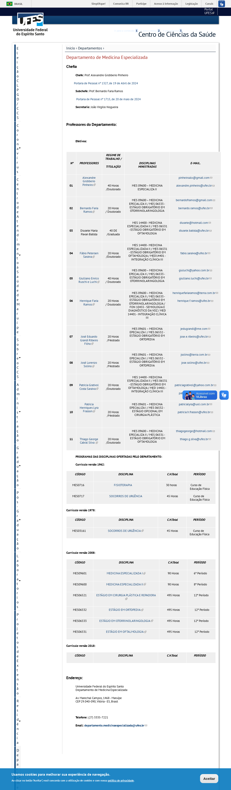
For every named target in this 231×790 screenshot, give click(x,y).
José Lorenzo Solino (89, 364)
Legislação (191, 3)
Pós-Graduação (28, 99)
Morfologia (25, 225)
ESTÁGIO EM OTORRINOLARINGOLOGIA (126, 621)
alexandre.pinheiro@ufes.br (195, 186)
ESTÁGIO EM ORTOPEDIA (126, 610)
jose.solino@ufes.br (195, 362)
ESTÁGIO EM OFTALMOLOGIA (126, 632)
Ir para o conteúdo (126, 20)
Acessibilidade (188, 20)
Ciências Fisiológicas (31, 147)
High (193, 20)
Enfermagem (26, 178)
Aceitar (209, 779)
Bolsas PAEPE (27, 339)
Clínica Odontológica (32, 170)
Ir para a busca (172, 20)
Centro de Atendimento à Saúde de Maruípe (36, 66)
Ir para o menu (150, 20)
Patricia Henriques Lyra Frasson (89, 407)
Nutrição (23, 217)
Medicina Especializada (33, 209)
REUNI (22, 272)
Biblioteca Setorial (31, 332)
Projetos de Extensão (33, 115)
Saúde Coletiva (27, 256)
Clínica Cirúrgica (28, 154)
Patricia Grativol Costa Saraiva (89, 386)
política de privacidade (121, 780)
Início (70, 47)
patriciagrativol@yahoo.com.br (195, 385)
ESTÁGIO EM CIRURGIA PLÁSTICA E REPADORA (126, 597)
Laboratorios (26, 107)
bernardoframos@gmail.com (195, 200)
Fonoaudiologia (28, 194)
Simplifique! (98, 3)
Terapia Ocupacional (31, 264)
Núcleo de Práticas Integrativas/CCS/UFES (35, 365)
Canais (209, 3)
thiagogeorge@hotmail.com (195, 431)
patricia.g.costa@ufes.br (195, 393)
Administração (28, 84)
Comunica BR (121, 3)
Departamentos (90, 47)
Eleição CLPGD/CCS (32, 48)
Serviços (23, 308)
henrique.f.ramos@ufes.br (195, 301)
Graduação (25, 92)
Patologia (24, 233)
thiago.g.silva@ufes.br (195, 439)
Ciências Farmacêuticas (33, 139)
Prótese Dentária (29, 249)
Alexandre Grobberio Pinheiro (89, 181)
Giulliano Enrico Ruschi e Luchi (89, 280)
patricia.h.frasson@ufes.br (195, 412)
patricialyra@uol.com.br (195, 404)
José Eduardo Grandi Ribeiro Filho (89, 339)
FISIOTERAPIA (122, 485)
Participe (141, 3)
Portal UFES (185, 11)
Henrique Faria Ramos (89, 302)
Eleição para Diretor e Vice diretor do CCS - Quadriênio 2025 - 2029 (36, 424)
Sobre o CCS (26, 76)
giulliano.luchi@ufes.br (195, 278)
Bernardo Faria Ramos (89, 209)
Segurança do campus (34, 383)
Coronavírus (26, 56)
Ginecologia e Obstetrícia (35, 202)
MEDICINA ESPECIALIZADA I (126, 573)
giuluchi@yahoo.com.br (195, 270)
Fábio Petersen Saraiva (89, 254)
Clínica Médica (27, 162)
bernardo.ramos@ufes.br (195, 208)
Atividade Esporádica (33, 404)
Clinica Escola (28, 324)
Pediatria (23, 241)
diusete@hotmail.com (195, 222)
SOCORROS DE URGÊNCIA (125, 496)
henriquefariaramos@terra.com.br (195, 293)
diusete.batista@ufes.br (195, 231)
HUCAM (23, 316)
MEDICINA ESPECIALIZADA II (126, 584)
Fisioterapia (25, 186)
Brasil (18, 4)
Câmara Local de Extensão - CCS (30, 393)
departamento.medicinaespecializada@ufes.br (115, 725)
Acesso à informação (166, 3)
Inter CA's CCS (27, 347)
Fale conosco (207, 11)
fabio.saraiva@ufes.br (195, 253)
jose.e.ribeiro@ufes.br (195, 336)
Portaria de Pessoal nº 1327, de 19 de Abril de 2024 (105, 83)
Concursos (25, 292)
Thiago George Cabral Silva (89, 440)
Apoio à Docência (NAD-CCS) (35, 282)
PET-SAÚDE (26, 375)
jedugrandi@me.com (195, 328)
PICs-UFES (25, 355)
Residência (25, 123)
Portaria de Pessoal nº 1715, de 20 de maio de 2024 (108, 99)
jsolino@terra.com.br (195, 355)
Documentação (28, 300)
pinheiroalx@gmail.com (195, 177)
